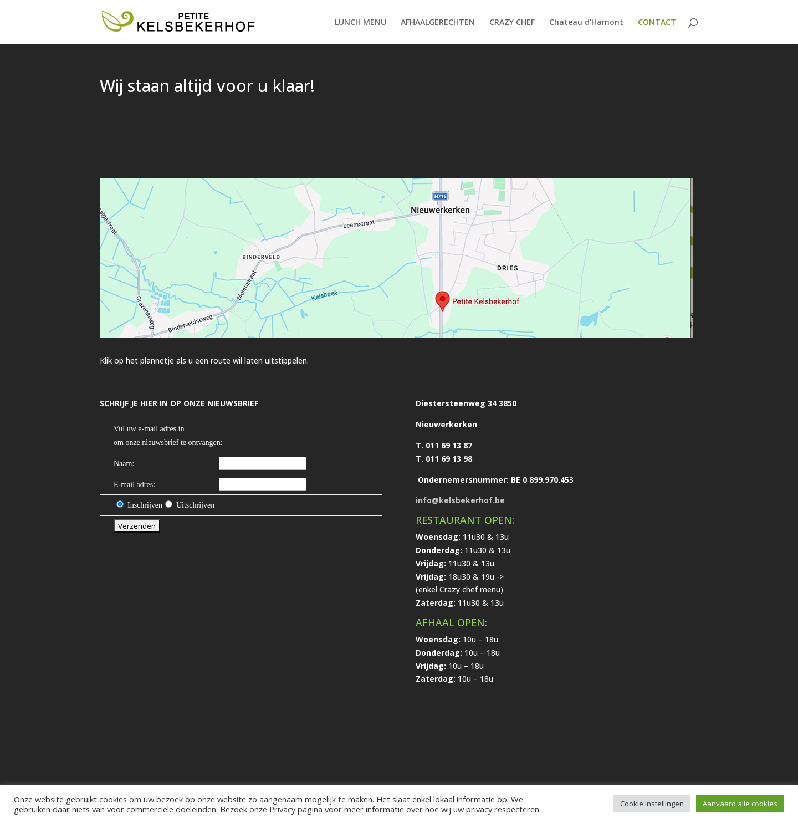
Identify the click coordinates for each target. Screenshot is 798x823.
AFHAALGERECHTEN (438, 22)
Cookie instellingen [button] (652, 804)
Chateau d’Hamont (586, 22)
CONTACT (657, 22)
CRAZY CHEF (512, 22)
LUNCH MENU (360, 22)
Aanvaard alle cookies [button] (740, 804)
